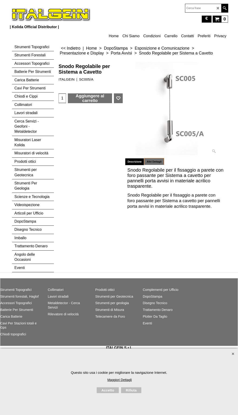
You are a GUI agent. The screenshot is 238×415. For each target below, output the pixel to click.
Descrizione (135, 161)
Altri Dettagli (154, 161)
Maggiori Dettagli (119, 380)
